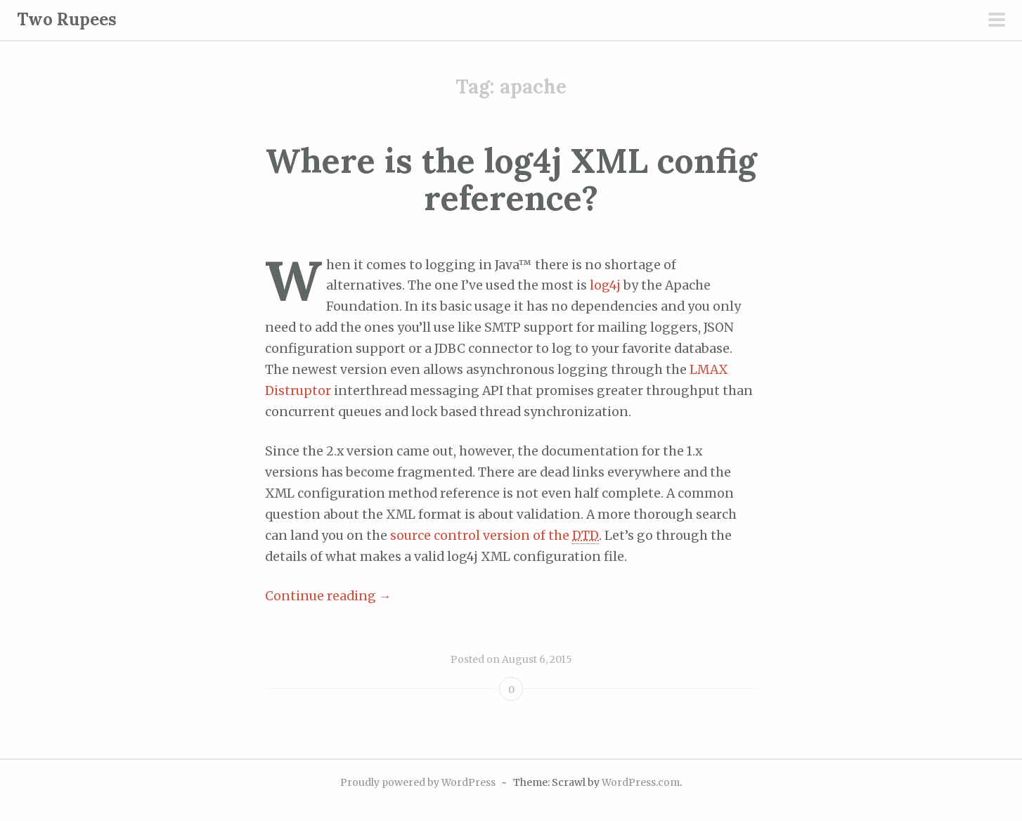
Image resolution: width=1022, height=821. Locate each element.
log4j (605, 285)
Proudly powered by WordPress (418, 782)
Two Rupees (67, 19)
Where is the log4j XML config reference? (511, 179)
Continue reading (328, 596)
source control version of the (494, 535)
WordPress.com (641, 782)
